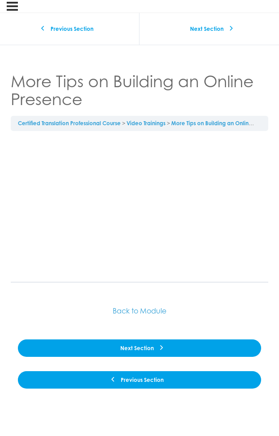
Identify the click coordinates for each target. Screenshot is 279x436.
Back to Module (139, 310)
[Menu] (12, 6)
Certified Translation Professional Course (69, 123)
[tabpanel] (139, 206)
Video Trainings (146, 123)
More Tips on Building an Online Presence (224, 123)
